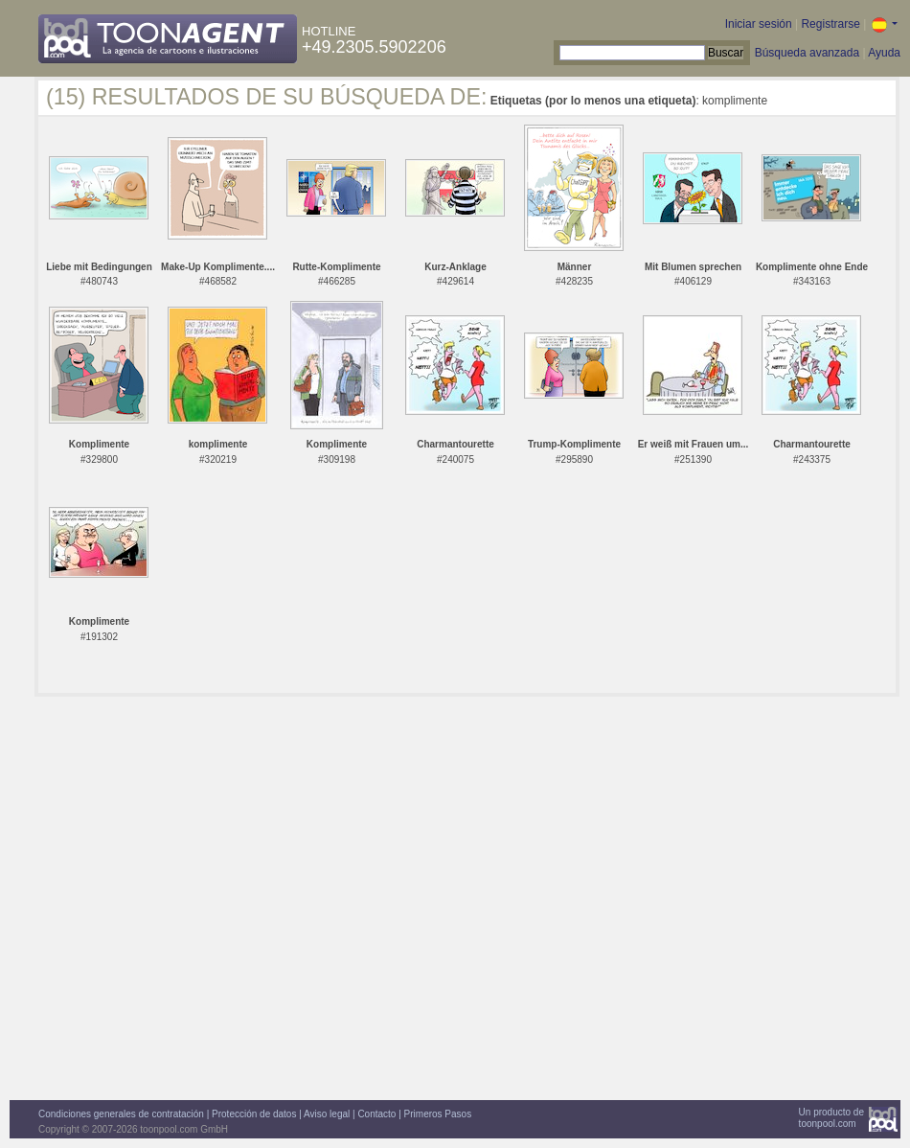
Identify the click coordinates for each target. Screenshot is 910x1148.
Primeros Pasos (438, 1114)
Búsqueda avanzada (807, 52)
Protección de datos (254, 1114)
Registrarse (830, 24)
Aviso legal (327, 1114)
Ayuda (884, 52)
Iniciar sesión (758, 24)
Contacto (376, 1114)
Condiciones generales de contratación (121, 1114)
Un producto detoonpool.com (831, 1118)
